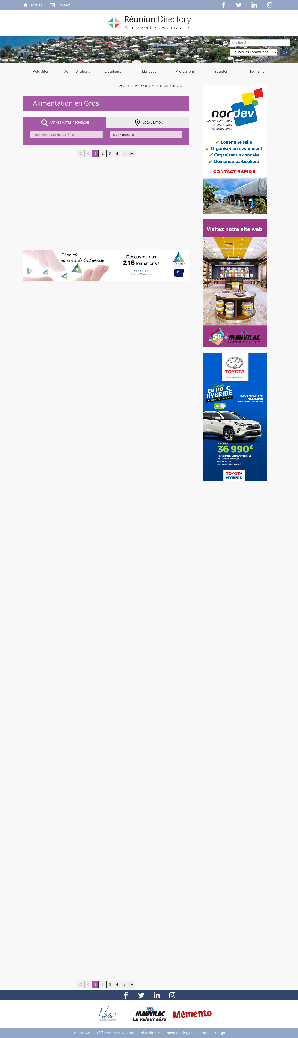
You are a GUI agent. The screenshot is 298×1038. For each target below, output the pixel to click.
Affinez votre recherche (70, 122)
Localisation (153, 122)
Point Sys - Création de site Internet (220, 1033)
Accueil (124, 86)
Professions (142, 86)
